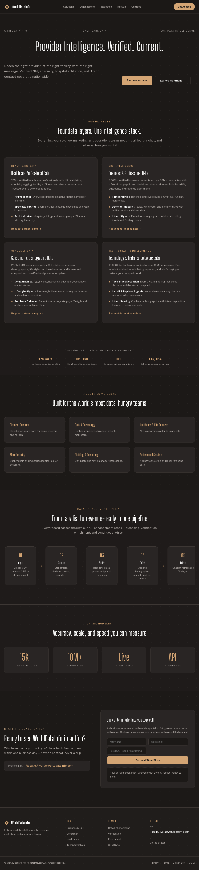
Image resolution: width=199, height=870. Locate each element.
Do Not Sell (179, 863)
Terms (165, 863)
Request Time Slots (148, 763)
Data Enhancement (119, 828)
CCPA (192, 863)
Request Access (137, 80)
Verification (114, 833)
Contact (136, 6)
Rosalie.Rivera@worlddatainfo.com (49, 769)
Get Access (184, 6)
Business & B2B (75, 828)
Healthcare (73, 839)
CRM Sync (114, 845)
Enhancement (87, 6)
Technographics (76, 845)
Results (121, 6)
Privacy (155, 863)
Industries (106, 6)
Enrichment (114, 839)
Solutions (68, 6)
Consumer (72, 833)
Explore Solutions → (173, 80)
